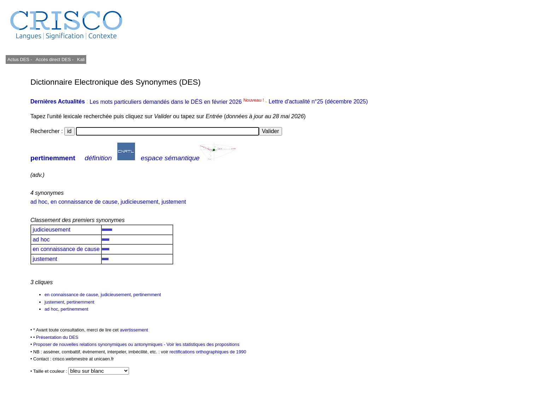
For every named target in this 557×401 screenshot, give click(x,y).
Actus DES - (19, 59)
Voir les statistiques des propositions (202, 344)
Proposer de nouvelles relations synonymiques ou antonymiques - (99, 344)
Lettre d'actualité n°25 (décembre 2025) (318, 102)
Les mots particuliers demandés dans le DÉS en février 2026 (177, 102)
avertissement (134, 330)
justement (174, 202)
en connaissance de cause (84, 202)
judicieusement (139, 202)
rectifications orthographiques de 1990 (208, 351)
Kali (80, 59)
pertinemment (52, 158)
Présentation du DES (57, 337)
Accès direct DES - (55, 59)
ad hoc (38, 202)
